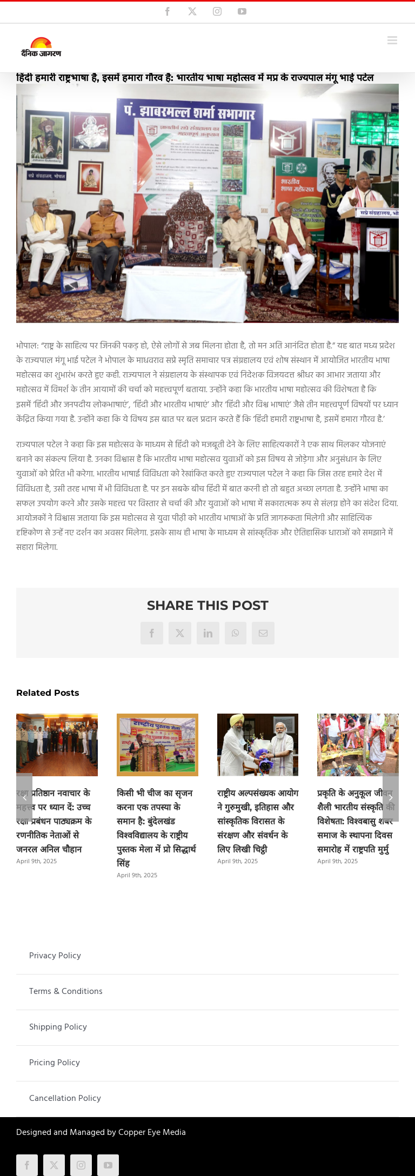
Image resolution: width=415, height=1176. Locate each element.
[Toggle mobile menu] (393, 40)
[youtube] (108, 1165)
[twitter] (54, 1165)
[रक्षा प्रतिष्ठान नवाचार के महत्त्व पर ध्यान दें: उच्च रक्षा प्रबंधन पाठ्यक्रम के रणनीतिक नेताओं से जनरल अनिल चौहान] (57, 721)
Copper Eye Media (152, 1133)
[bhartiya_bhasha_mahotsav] (207, 203)
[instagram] (81, 1165)
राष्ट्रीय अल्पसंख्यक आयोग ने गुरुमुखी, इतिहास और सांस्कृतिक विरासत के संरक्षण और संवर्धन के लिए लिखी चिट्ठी (257, 821)
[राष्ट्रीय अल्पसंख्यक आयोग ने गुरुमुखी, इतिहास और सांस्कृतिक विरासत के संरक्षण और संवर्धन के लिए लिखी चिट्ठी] (258, 721)
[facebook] (27, 1165)
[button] (24, 797)
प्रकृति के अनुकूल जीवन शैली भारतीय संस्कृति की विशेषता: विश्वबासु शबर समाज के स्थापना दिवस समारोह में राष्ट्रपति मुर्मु (355, 821)
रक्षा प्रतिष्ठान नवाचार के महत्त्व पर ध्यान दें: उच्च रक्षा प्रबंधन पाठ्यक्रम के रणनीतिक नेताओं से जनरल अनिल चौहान (53, 821)
